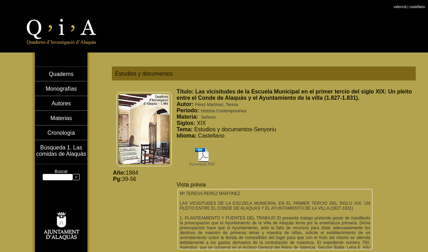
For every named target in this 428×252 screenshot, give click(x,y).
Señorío (208, 117)
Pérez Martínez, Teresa (216, 104)
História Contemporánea (223, 110)
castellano (417, 2)
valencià (400, 2)
